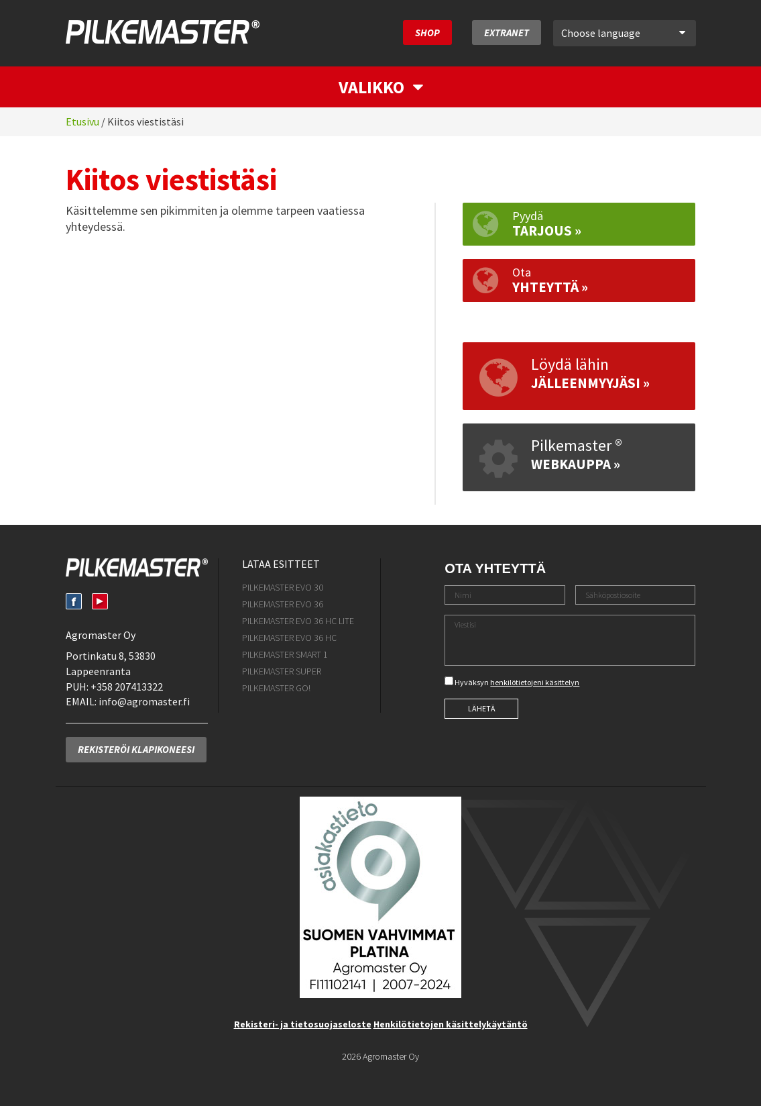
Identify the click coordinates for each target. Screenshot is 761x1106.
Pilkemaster (162, 32)
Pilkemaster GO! (276, 688)
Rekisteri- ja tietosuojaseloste (302, 1024)
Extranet (506, 32)
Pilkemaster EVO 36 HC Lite (298, 621)
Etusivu (82, 121)
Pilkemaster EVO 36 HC (289, 638)
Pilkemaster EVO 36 (282, 604)
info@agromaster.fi (144, 701)
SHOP (427, 32)
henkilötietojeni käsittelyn (534, 682)
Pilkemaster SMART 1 (285, 654)
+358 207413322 (127, 686)
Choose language (623, 33)
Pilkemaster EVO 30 (282, 587)
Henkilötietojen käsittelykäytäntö (450, 1024)
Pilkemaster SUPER (281, 671)
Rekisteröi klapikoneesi (136, 749)
